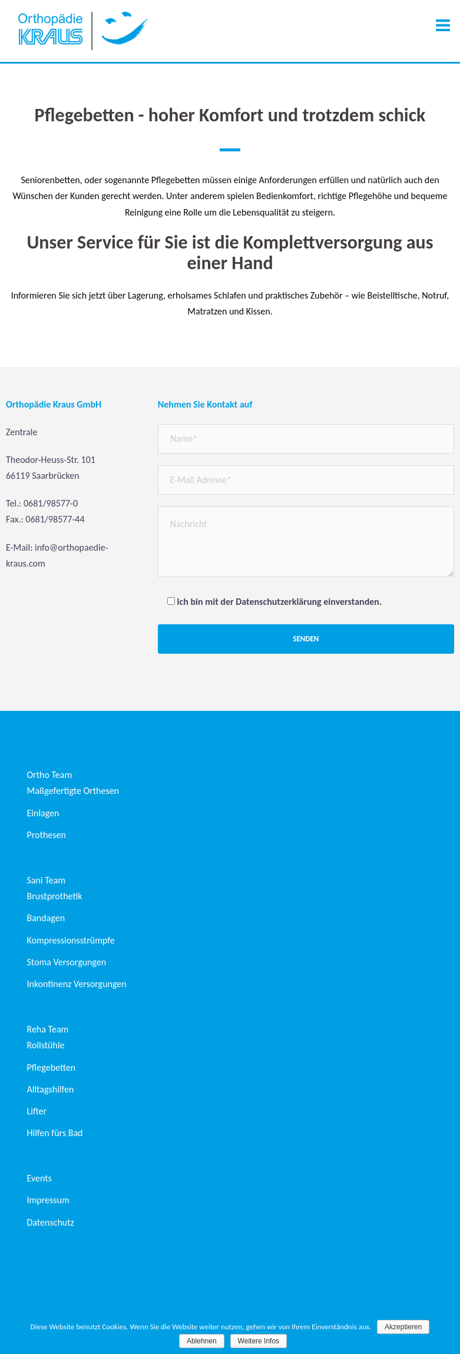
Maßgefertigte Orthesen (73, 790)
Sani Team (46, 880)
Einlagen (43, 813)
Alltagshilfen (50, 1089)
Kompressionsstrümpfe (71, 940)
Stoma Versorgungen (67, 962)
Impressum (48, 1200)
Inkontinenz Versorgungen (77, 983)
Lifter (37, 1111)
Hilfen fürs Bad (55, 1132)
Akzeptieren (403, 1327)
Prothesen (46, 834)
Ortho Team (49, 774)
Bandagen (46, 917)
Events (39, 1178)
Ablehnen (202, 1341)
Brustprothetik (54, 896)
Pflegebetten (51, 1067)
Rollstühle (46, 1045)
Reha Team (48, 1029)
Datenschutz (50, 1222)
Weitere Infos (258, 1341)
